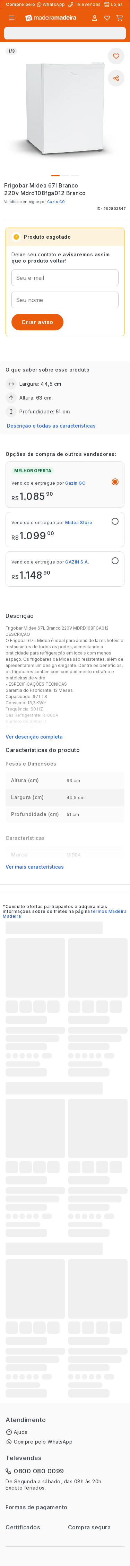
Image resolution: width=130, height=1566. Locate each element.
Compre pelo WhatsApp (43, 1442)
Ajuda (21, 1432)
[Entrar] (94, 18)
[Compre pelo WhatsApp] (52, 4)
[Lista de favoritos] (107, 18)
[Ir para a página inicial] (50, 18)
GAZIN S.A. (77, 562)
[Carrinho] (119, 18)
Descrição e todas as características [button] (51, 426)
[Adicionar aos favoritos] (116, 56)
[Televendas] (85, 4)
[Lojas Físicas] (114, 4)
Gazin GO (56, 202)
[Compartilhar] (116, 78)
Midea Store (79, 522)
